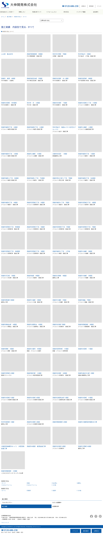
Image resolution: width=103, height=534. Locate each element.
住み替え (54, 483)
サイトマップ (5, 522)
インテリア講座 (80, 12)
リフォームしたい (51, 12)
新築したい (22, 12)
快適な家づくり (36, 12)
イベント (99, 6)
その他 (54, 485)
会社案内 (95, 12)
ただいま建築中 (56, 502)
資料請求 (91, 6)
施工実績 (4, 506)
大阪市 (54, 490)
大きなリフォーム (32, 485)
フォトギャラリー (7, 502)
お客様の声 (55, 506)
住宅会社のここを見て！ (7, 12)
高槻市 (29, 490)
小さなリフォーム (7, 485)
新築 (28, 483)
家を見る (66, 12)
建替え (79, 483)
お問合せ (83, 6)
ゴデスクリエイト (36, 526)
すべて (4, 483)
